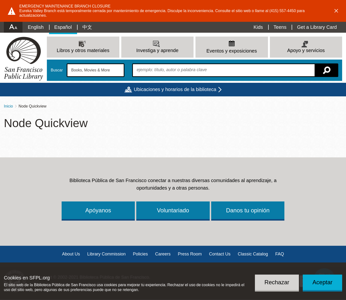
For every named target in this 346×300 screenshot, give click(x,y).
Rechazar (277, 282)
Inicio (8, 106)
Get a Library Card (317, 27)
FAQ (279, 254)
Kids (258, 27)
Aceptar (322, 282)
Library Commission (106, 254)
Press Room (190, 254)
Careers (163, 254)
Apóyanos (98, 210)
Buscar (57, 70)
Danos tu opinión (247, 210)
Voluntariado (173, 210)
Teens (280, 27)
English (36, 27)
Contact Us (220, 254)
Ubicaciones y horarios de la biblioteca (175, 89)
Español (63, 27)
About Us (71, 254)
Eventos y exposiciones (231, 51)
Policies (140, 254)
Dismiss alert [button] (336, 11)
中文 (87, 27)
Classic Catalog (253, 254)
